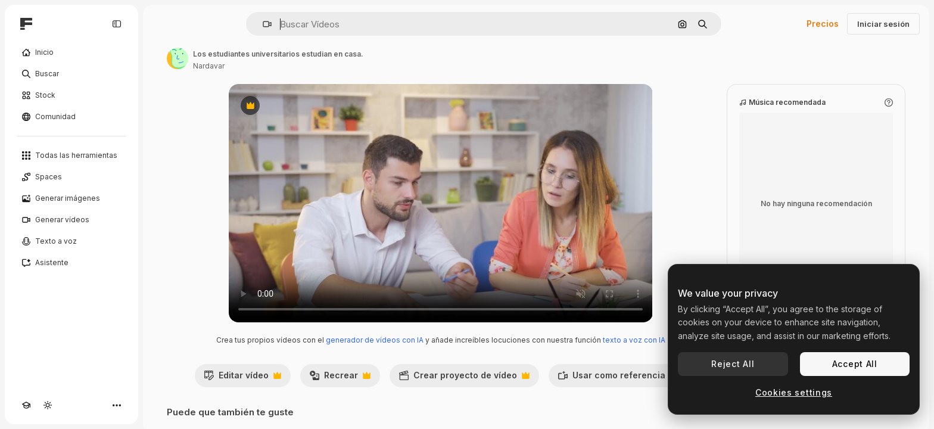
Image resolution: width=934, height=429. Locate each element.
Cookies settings (793, 392)
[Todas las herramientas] (71, 155)
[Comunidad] (71, 116)
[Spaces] (71, 176)
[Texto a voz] (71, 241)
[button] (262, 24)
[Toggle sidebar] (116, 23)
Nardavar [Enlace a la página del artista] (209, 65)
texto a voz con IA (634, 339)
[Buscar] (71, 73)
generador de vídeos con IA (375, 339)
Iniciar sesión (883, 24)
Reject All (732, 364)
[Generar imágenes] (71, 198)
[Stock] (71, 95)
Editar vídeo (242, 378)
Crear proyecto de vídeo (464, 378)
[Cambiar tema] (47, 405)
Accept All (854, 364)
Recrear (340, 378)
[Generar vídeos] (71, 219)
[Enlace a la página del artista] (177, 58)
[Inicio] (71, 52)
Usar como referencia (618, 378)
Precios (823, 23)
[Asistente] (71, 262)
